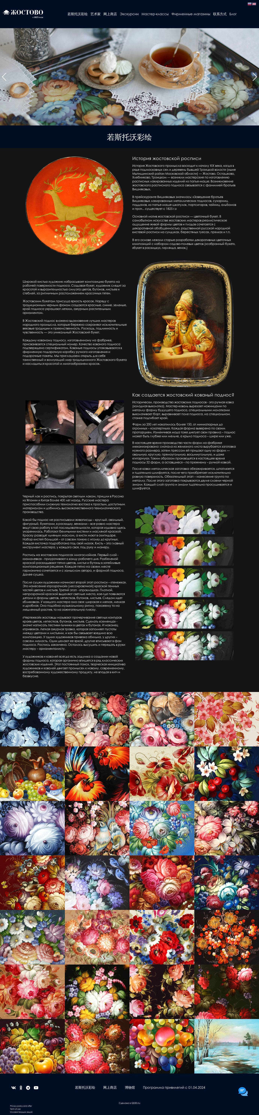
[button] (4, 77)
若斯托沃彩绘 (77, 14)
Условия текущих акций (21, 1112)
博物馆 (130, 1087)
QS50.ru (135, 1102)
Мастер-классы (155, 14)
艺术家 (96, 14)
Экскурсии (129, 14)
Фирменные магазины (190, 14)
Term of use (15, 1109)
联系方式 (220, 14)
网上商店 (110, 14)
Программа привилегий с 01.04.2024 (174, 1087)
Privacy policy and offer (21, 1106)
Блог (233, 14)
